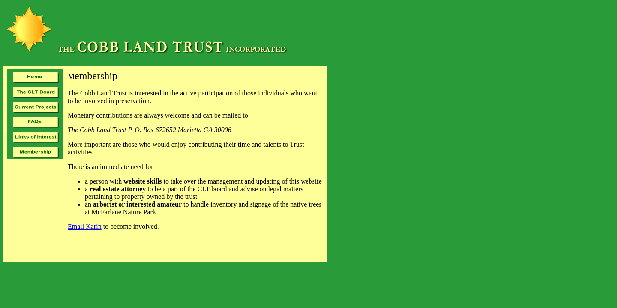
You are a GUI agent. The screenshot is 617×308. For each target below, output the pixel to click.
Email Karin (85, 226)
